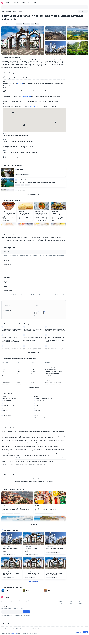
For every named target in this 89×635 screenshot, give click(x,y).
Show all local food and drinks (33, 228)
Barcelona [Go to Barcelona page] (80, 603)
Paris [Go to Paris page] (79, 599)
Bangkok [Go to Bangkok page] (71, 612)
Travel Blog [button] (36, 2)
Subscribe (26, 611)
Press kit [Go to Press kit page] (60, 607)
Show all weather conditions (33, 468)
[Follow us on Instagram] (5, 623)
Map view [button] (23, 2)
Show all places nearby (33, 524)
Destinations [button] (15, 2)
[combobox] (43, 7)
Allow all (85, 632)
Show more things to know (33, 352)
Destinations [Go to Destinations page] (61, 599)
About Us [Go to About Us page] (60, 601)
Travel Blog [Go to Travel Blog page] (60, 603)
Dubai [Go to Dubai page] (70, 607)
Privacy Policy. (12, 616)
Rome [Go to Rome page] (79, 601)
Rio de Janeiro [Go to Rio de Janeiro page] (81, 612)
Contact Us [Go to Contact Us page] (60, 605)
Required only (78, 632)
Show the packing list (33, 421)
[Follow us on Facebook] (10, 623)
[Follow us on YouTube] (6, 623)
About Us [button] (29, 2)
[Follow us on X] (9, 624)
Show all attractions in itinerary (33, 194)
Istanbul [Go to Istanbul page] (80, 607)
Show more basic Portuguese (33, 387)
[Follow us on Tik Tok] (3, 624)
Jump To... (81, 11)
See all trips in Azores (33, 581)
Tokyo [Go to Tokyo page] (71, 603)
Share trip (85, 23)
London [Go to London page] (71, 601)
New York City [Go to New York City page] (72, 599)
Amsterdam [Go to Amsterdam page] (80, 605)
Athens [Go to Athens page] (71, 605)
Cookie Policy (14, 633)
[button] (33, 77)
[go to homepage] (5, 3)
